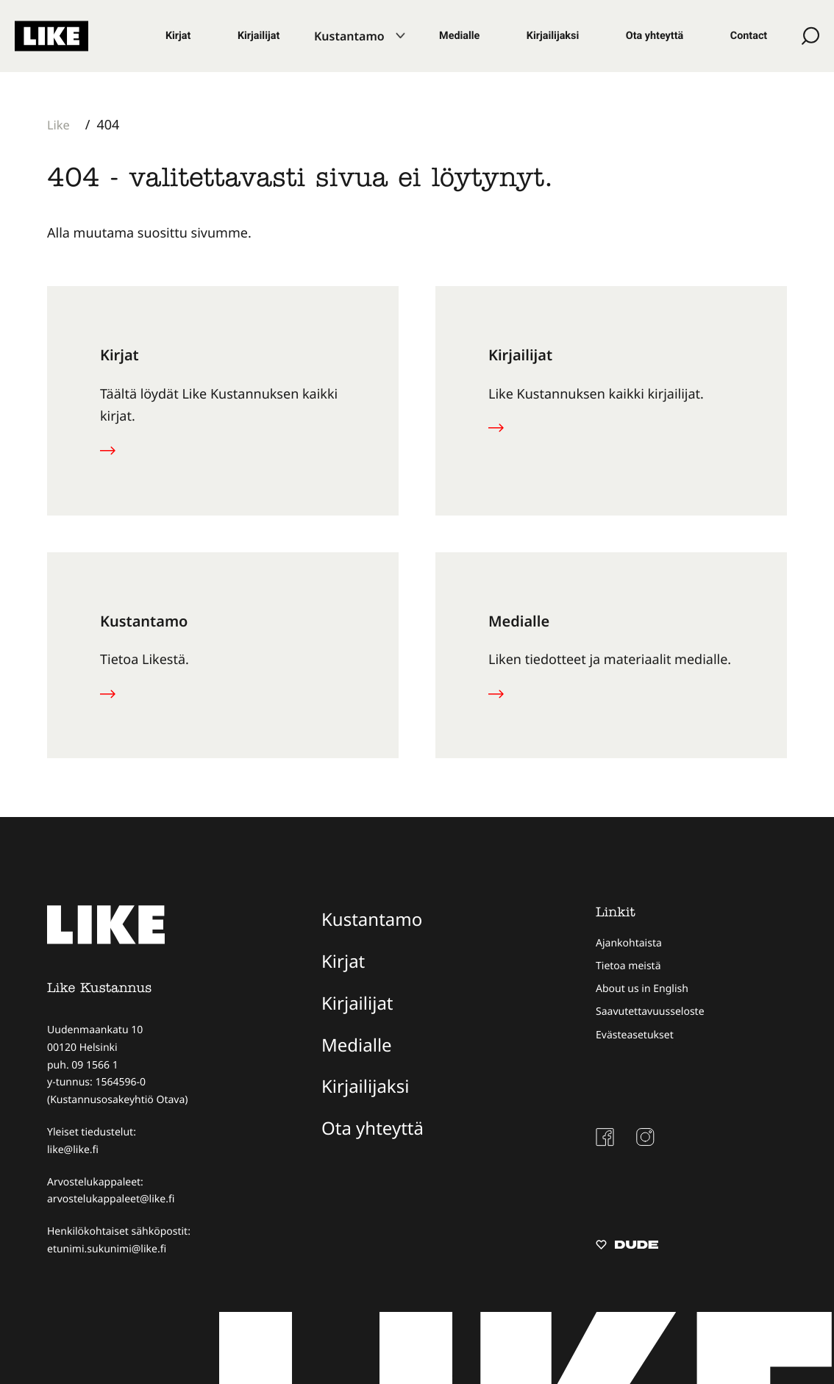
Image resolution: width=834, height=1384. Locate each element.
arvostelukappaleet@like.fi (110, 1199)
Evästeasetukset (635, 1035)
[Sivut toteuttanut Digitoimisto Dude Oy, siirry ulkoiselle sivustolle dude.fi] (627, 1246)
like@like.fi (73, 1150)
